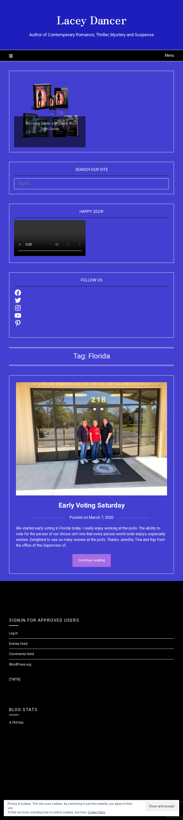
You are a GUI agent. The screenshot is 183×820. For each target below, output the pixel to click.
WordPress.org (20, 664)
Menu (169, 55)
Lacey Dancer (91, 19)
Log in (13, 633)
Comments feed (21, 654)
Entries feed (18, 644)
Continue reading (91, 560)
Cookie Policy (96, 812)
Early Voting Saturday (91, 505)
